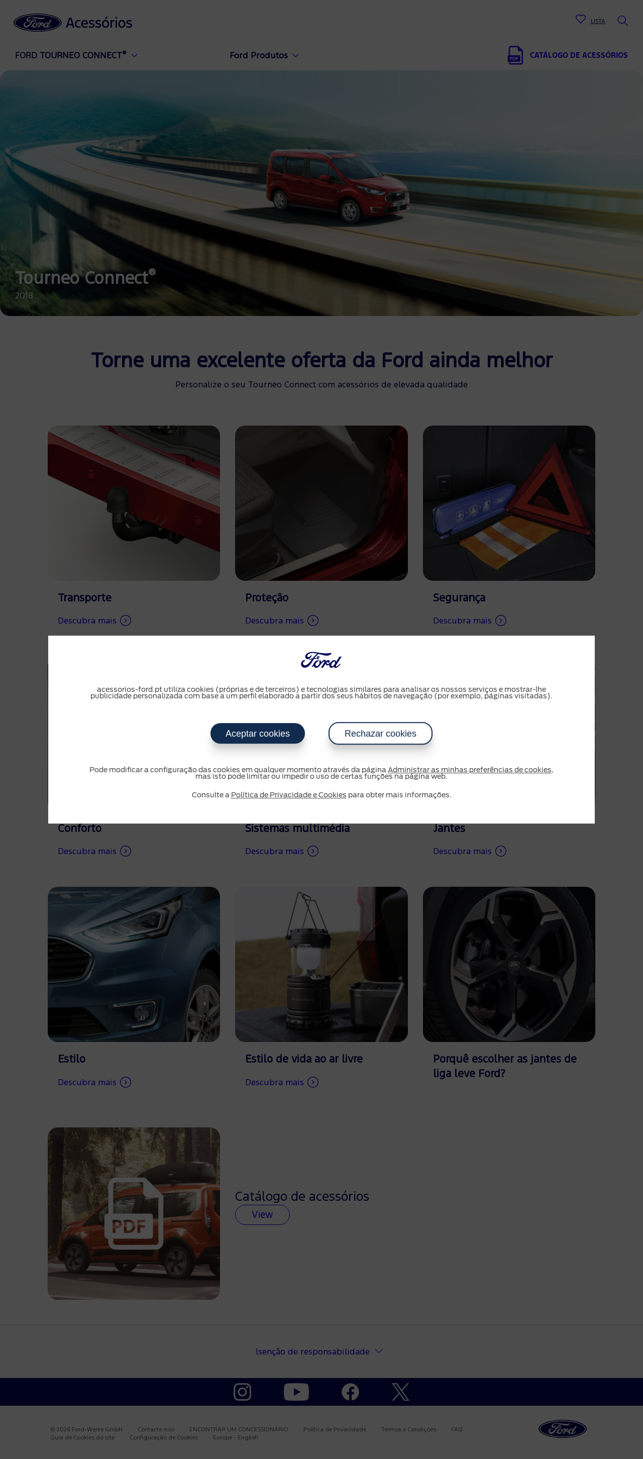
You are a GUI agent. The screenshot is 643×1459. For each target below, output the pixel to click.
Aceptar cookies (258, 733)
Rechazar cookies (380, 733)
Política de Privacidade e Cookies (289, 795)
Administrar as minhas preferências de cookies (470, 770)
